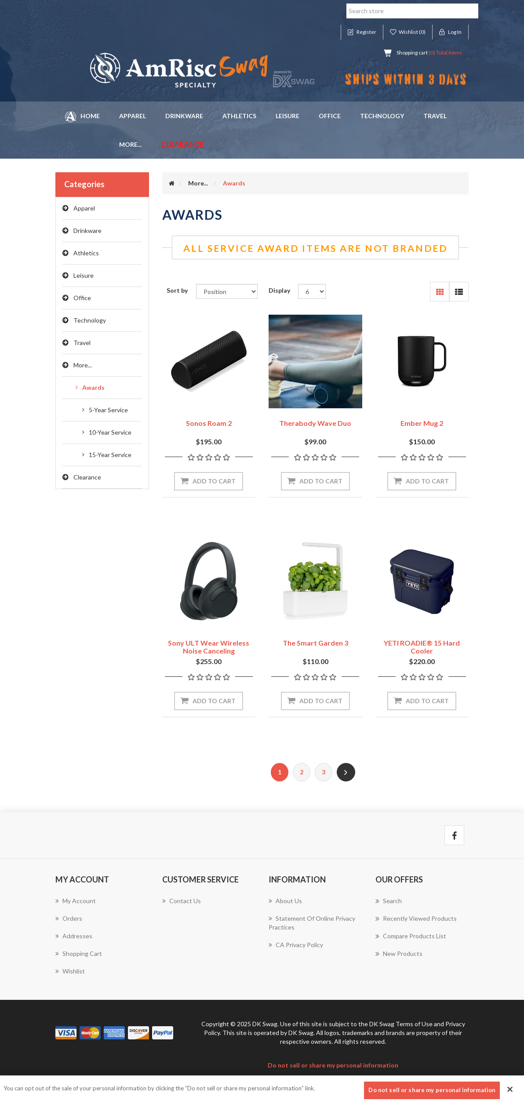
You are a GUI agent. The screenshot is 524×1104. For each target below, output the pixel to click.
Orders (68, 918)
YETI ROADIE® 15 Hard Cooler (422, 647)
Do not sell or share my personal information (333, 1065)
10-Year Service (110, 432)
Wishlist (70, 971)
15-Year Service (110, 454)
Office (330, 116)
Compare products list (410, 936)
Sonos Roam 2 (209, 423)
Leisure (287, 116)
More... (82, 365)
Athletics (239, 116)
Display (279, 290)
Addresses (73, 936)
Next (346, 772)
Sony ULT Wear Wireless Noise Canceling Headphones (208, 651)
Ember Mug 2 (421, 423)
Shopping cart (78, 953)
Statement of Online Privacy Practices (312, 923)
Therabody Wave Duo (315, 423)
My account (75, 900)
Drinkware (184, 116)
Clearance (182, 144)
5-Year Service (108, 410)
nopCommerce (110, 1013)
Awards (93, 387)
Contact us (181, 900)
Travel (435, 116)
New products (398, 953)
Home (82, 116)
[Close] (510, 1092)
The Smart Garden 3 (315, 643)
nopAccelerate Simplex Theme (142, 1078)
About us (285, 900)
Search (388, 901)
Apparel (132, 116)
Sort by (177, 290)
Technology (382, 116)
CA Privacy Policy (296, 944)
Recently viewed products (416, 918)
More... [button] (130, 144)
